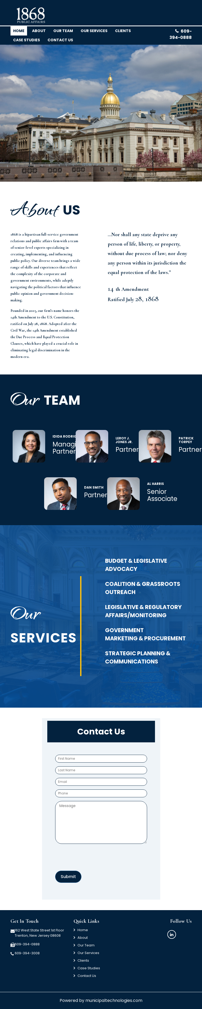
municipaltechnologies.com (113, 1000)
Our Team (86, 945)
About (39, 30)
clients (123, 30)
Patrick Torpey (186, 440)
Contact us (60, 40)
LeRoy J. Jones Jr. (124, 440)
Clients (83, 960)
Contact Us (86, 975)
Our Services (94, 30)
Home (18, 30)
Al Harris (155, 483)
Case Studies (26, 40)
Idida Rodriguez (68, 436)
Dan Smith (93, 487)
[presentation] (95, 858)
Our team (63, 30)
